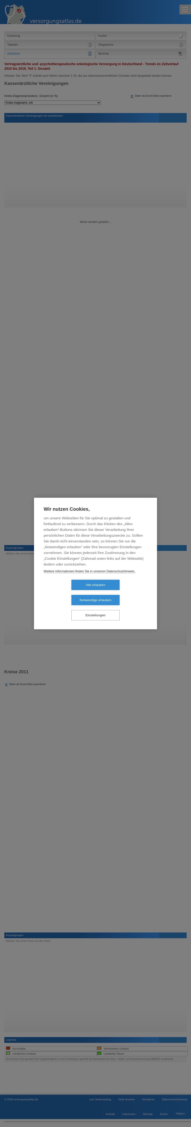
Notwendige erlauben (123, 592)
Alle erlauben (67, 592)
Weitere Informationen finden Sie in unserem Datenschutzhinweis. (89, 578)
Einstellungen (95, 608)
